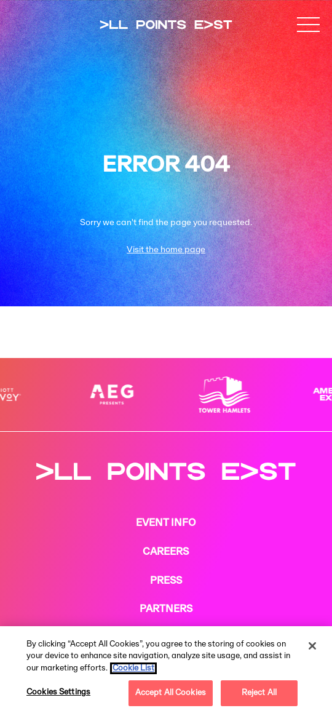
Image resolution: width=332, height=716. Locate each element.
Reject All (259, 693)
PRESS (166, 581)
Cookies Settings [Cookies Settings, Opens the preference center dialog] (58, 692)
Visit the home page (166, 250)
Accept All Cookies (170, 693)
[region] (166, 671)
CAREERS (166, 552)
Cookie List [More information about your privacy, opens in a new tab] (133, 668)
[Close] (312, 645)
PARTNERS (166, 609)
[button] (308, 24)
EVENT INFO (166, 523)
